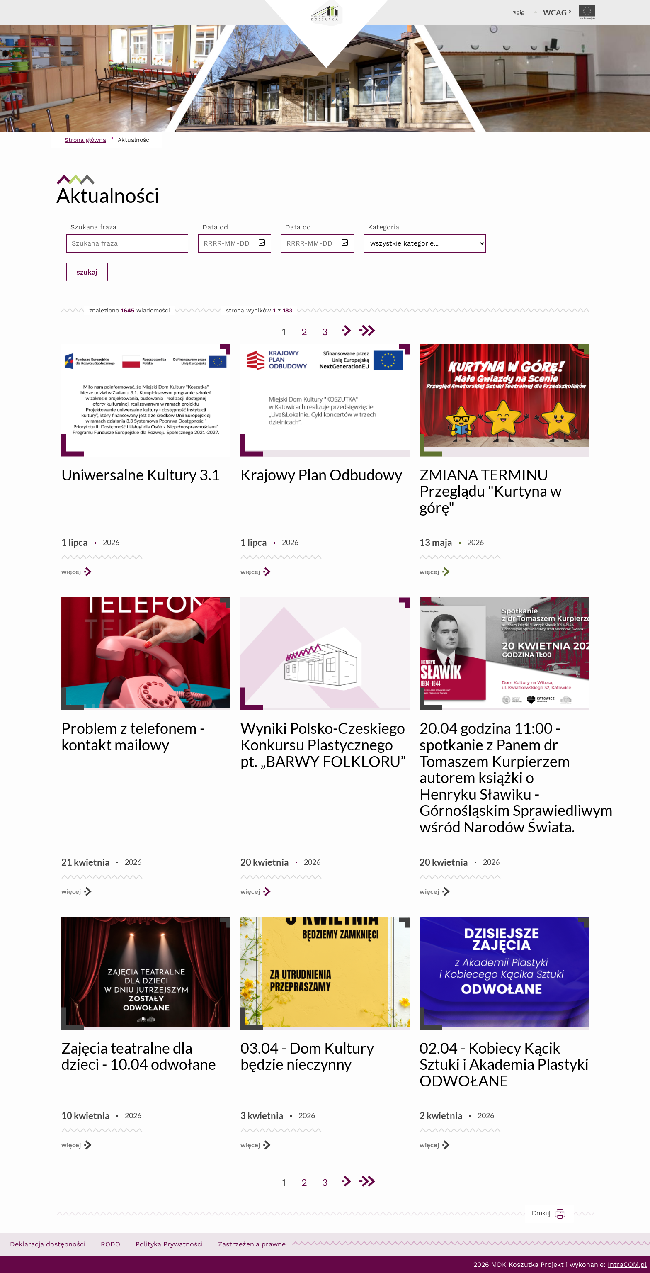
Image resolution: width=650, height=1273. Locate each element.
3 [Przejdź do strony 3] (328, 330)
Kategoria (383, 227)
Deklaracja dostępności (47, 1244)
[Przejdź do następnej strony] (346, 332)
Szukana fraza (93, 227)
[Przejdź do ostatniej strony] (366, 332)
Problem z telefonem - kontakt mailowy (133, 736)
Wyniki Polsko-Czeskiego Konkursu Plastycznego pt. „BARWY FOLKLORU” (323, 744)
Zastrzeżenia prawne (252, 1244)
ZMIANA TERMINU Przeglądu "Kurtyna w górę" (491, 490)
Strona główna (85, 139)
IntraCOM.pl (627, 1264)
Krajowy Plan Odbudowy (321, 474)
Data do (298, 227)
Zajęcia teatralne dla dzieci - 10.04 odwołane (138, 1056)
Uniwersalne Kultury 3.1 (140, 474)
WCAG (557, 12)
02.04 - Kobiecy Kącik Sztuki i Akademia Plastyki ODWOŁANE (504, 1064)
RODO (110, 1244)
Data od (215, 227)
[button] (262, 243)
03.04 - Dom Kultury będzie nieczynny (307, 1056)
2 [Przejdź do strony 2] (307, 330)
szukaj (87, 271)
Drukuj (553, 1213)
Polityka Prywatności (169, 1244)
